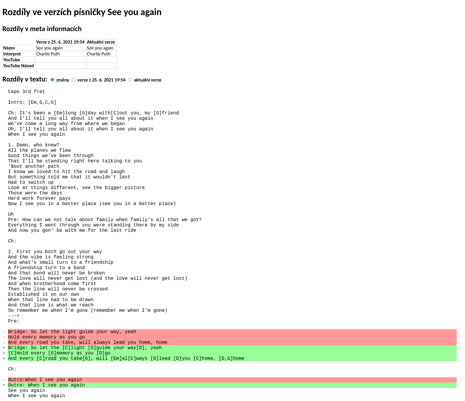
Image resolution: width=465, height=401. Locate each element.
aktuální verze (147, 80)
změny (62, 80)
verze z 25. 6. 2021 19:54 (101, 80)
